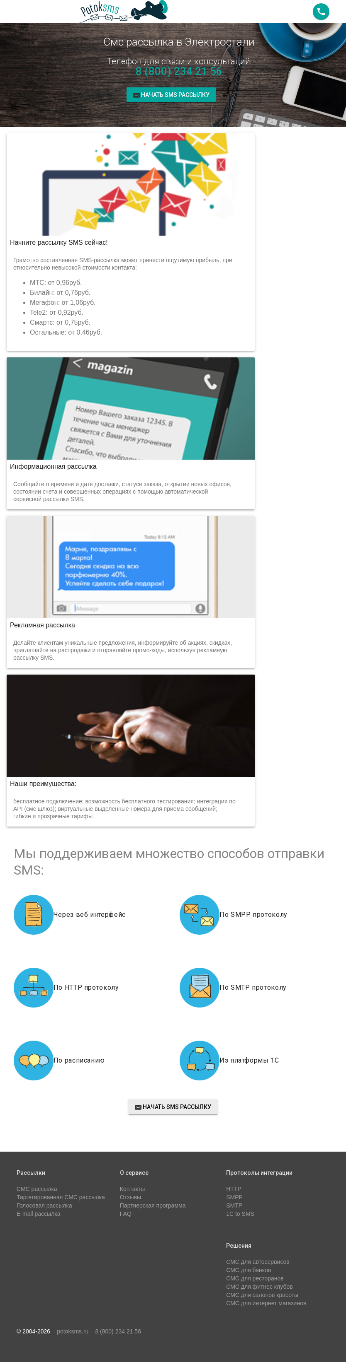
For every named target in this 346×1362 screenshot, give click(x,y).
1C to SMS (240, 1213)
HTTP (233, 1189)
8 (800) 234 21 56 (179, 71)
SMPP (234, 1197)
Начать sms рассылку (171, 95)
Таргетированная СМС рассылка (61, 1197)
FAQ (126, 1213)
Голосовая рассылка (44, 1205)
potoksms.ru (72, 1331)
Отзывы (130, 1197)
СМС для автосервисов (258, 1261)
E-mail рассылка (39, 1213)
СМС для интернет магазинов (266, 1303)
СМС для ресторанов (255, 1278)
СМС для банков (248, 1270)
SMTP (234, 1205)
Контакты (132, 1189)
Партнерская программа (153, 1205)
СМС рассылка (37, 1189)
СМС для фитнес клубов (259, 1286)
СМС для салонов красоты (262, 1295)
